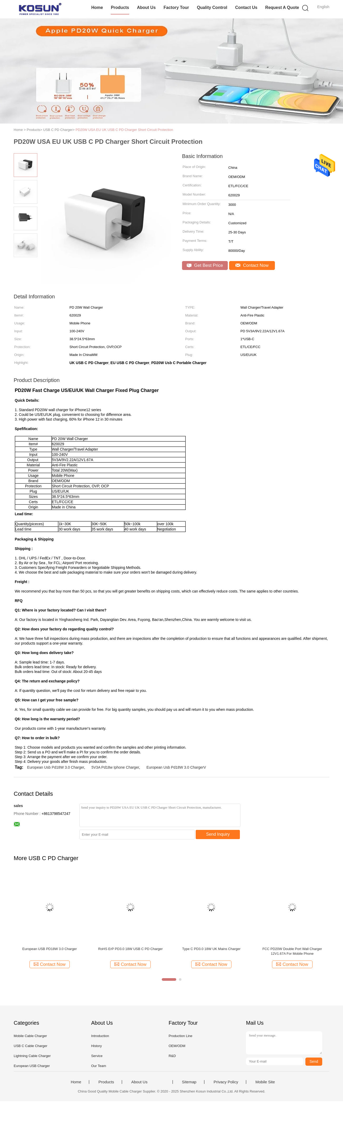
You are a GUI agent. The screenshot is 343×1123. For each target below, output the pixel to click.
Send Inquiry (218, 834)
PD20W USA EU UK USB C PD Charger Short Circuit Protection (124, 130)
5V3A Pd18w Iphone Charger (115, 767)
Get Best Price (205, 265)
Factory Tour (176, 7)
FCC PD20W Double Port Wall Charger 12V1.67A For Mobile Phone (292, 951)
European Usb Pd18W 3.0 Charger (55, 767)
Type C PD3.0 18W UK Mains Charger (211, 949)
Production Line (180, 1036)
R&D (172, 1056)
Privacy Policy (226, 1082)
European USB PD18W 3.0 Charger (49, 949)
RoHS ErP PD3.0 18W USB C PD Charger (130, 949)
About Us (146, 7)
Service (96, 1056)
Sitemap (189, 1082)
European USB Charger (32, 1066)
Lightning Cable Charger (32, 1056)
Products (120, 7)
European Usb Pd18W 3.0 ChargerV (176, 767)
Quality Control (212, 7)
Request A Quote (282, 7)
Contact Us (246, 7)
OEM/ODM (177, 1046)
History (96, 1046)
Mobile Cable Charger (30, 1036)
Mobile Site (265, 1082)
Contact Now (252, 265)
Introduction (100, 1036)
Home (97, 7)
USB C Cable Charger (30, 1046)
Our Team (98, 1066)
